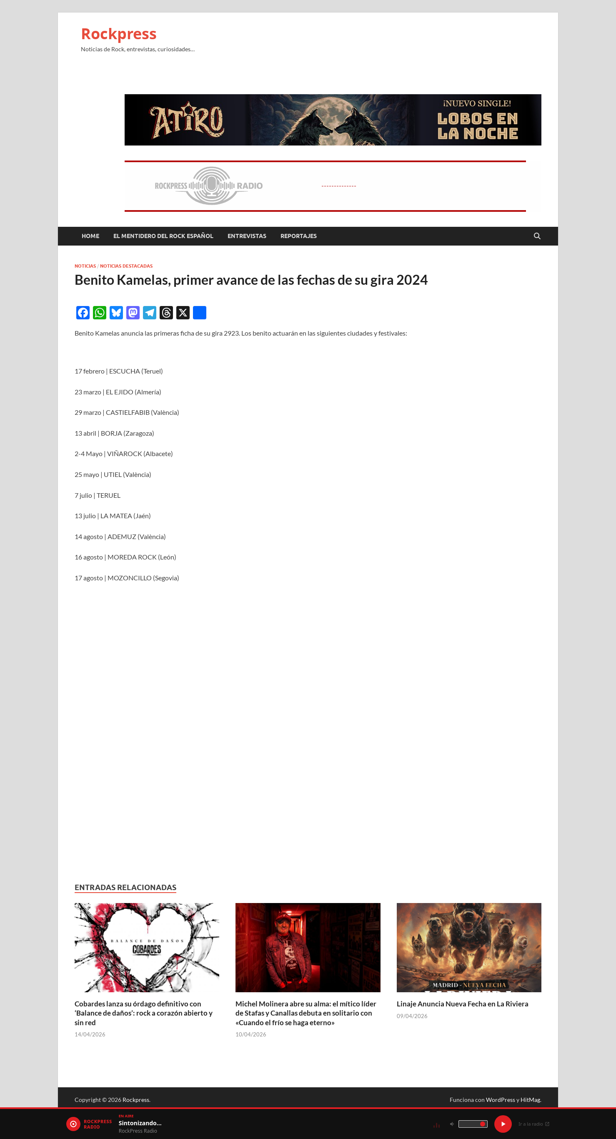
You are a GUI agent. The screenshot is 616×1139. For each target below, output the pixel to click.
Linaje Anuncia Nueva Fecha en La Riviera (462, 1003)
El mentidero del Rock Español (163, 236)
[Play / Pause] (503, 1124)
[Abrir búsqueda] (537, 236)
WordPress (500, 1099)
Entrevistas (247, 236)
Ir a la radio (534, 1124)
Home (90, 236)
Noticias (85, 266)
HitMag (530, 1099)
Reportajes (298, 236)
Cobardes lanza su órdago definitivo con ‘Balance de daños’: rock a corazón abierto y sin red (144, 1012)
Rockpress (119, 33)
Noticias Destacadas (126, 266)
